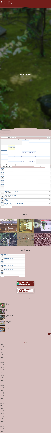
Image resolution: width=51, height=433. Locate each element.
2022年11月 (2, 410)
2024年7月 (2, 377)
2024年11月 (2, 370)
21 (21, 156)
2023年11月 (2, 390)
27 (14, 161)
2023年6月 (2, 398)
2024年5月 (2, 380)
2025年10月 (2, 352)
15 (28, 151)
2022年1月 (2, 426)
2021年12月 (2, 428)
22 (28, 156)
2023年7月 (2, 397)
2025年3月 (2, 364)
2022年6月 (2, 418)
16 (35, 151)
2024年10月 (2, 372)
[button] (2, 276)
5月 (12, 137)
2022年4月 (2, 421)
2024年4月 (2, 382)
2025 (2, 137)
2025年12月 (2, 349)
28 (21, 161)
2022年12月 (2, 408)
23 (35, 156)
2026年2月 (2, 346)
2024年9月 (2, 374)
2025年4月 (2, 362)
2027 (14, 137)
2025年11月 (2, 351)
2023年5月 (2, 400)
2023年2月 (2, 405)
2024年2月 (2, 385)
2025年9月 (2, 354)
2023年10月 (2, 392)
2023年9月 (2, 393)
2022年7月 (2, 416)
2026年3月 (2, 344)
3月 (5, 137)
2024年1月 (2, 387)
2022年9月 (2, 413)
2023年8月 (2, 395)
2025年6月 (2, 359)
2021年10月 (2, 431)
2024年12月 (2, 369)
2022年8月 (2, 415)
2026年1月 (2, 347)
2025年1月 (2, 367)
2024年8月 (2, 375)
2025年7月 (2, 357)
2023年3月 (2, 403)
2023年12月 (2, 388)
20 (14, 156)
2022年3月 (2, 423)
